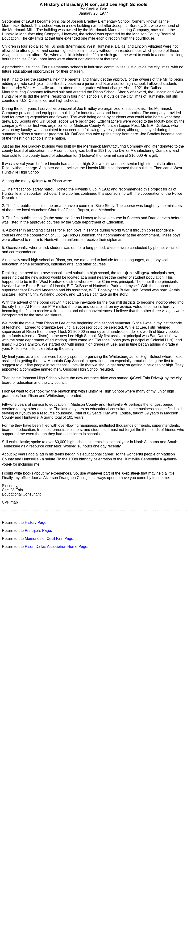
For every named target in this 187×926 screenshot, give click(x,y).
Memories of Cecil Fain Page (49, 539)
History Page (35, 523)
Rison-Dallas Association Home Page (56, 547)
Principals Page (38, 531)
